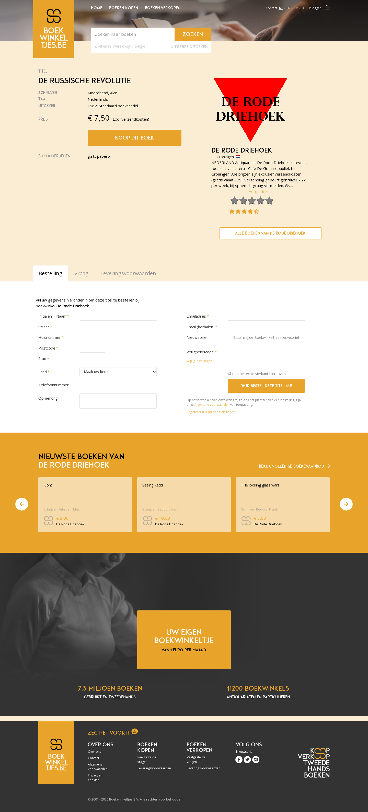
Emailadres (196, 316)
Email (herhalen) (200, 326)
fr (296, 8)
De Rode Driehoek (241, 150)
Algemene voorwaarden (211, 404)
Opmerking (48, 398)
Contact (271, 8)
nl (281, 8)
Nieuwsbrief (197, 337)
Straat (43, 326)
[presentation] (266, 357)
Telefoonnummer (53, 384)
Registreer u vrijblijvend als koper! (211, 412)
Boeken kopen (123, 8)
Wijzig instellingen (199, 361)
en (289, 8)
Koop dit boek (134, 138)
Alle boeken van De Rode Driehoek (270, 233)
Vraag (81, 273)
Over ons (94, 751)
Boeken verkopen (162, 8)
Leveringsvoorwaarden (151, 768)
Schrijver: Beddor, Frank (160, 509)
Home (96, 8)
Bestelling (50, 273)
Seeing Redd (152, 485)
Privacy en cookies (95, 777)
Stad (42, 358)
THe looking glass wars (260, 485)
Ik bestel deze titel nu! (266, 386)
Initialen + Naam (52, 316)
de (303, 8)
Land (42, 371)
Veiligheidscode (200, 351)
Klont (47, 485)
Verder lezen (260, 191)
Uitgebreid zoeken (189, 46)
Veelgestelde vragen (146, 759)
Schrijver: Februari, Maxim (63, 509)
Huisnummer (49, 337)
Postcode (46, 348)
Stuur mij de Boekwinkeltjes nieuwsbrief (263, 337)
